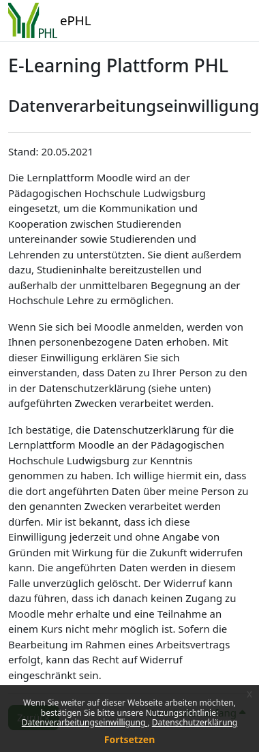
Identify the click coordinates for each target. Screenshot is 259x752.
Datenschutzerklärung (194, 722)
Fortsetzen (129, 739)
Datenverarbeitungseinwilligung (85, 722)
